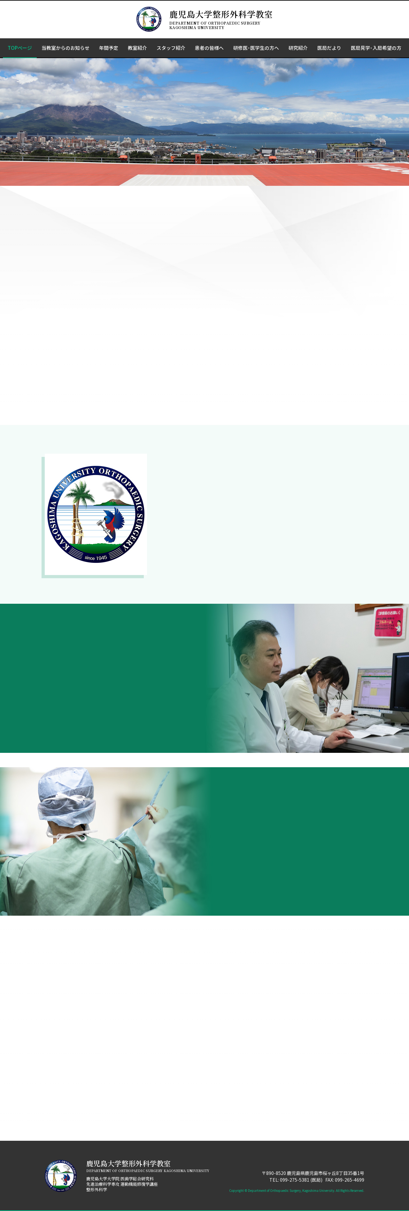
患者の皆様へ (209, 47)
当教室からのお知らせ (65, 47)
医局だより (329, 47)
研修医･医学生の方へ (256, 47)
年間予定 (108, 47)
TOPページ (20, 47)
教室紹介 (137, 47)
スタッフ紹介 (171, 47)
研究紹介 (298, 47)
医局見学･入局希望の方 (376, 47)
